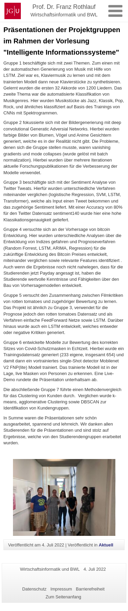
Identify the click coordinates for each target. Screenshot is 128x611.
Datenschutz (34, 589)
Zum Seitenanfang (63, 596)
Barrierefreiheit (90, 589)
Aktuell (106, 544)
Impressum (61, 589)
